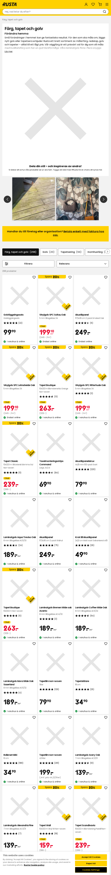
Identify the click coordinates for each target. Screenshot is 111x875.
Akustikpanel (91, 256)
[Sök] (105, 11)
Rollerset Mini (19, 696)
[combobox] (53, 11)
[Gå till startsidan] (9, 4)
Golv (48, 191)
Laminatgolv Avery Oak (91, 696)
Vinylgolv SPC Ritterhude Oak (91, 326)
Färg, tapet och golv (20, 191)
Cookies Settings (91, 869)
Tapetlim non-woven (55, 622)
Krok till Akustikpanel (91, 478)
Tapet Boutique (55, 328)
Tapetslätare (91, 622)
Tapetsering (71, 191)
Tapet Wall (55, 766)
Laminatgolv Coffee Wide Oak (91, 548)
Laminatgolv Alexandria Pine (19, 766)
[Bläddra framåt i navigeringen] (107, 191)
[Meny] (106, 4)
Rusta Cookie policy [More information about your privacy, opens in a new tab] (34, 865)
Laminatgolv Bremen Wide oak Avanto (55, 550)
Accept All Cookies (91, 857)
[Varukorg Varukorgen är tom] (100, 4)
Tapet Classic (19, 404)
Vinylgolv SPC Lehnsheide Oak (19, 326)
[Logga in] (86, 4)
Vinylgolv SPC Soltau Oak (55, 256)
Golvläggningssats (19, 256)
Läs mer (9, 51)
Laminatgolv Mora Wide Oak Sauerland (19, 624)
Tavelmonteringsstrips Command (55, 404)
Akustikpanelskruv (91, 402)
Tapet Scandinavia (91, 768)
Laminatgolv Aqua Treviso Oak (19, 478)
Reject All (91, 863)
